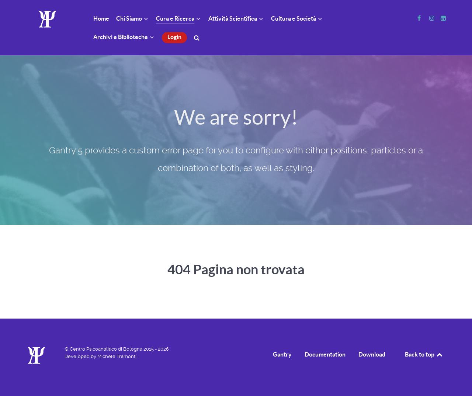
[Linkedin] (443, 18)
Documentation (325, 354)
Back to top (424, 354)
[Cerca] (198, 37)
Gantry (282, 354)
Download (371, 354)
